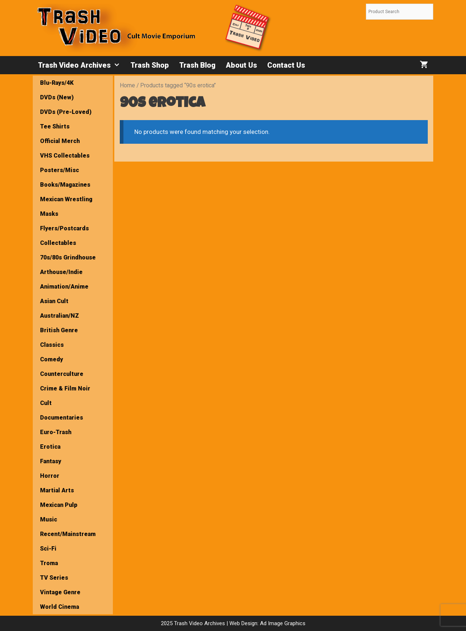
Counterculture (61, 373)
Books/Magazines (65, 184)
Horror (49, 475)
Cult (46, 403)
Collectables (58, 242)
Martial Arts (57, 490)
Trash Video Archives (81, 65)
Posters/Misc (59, 170)
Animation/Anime (64, 286)
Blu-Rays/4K (57, 82)
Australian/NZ (59, 315)
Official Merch (60, 141)
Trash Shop (149, 65)
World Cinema (59, 606)
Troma (49, 563)
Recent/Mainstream (68, 534)
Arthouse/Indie (61, 272)
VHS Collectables (65, 155)
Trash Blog (197, 65)
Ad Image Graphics (281, 623)
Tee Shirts (55, 126)
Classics (52, 344)
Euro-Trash (55, 432)
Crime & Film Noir (65, 388)
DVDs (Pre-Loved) (65, 111)
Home (127, 85)
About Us (241, 65)
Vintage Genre (60, 592)
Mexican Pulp (59, 504)
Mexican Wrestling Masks (66, 206)
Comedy (51, 359)
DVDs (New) (57, 97)
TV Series (54, 577)
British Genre (59, 330)
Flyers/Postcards (64, 228)
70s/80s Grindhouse (68, 257)
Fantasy (50, 461)
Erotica (50, 446)
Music (48, 519)
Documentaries (61, 417)
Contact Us (286, 65)
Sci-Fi (48, 548)
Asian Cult (54, 301)
